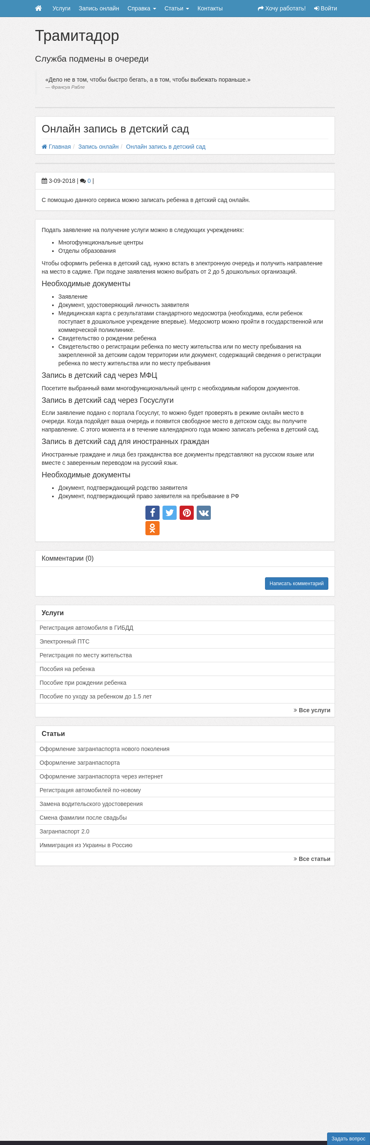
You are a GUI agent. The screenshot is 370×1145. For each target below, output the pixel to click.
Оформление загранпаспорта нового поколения (105, 749)
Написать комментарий (297, 583)
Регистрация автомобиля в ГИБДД (86, 627)
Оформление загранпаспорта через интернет (101, 776)
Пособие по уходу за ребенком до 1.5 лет (96, 696)
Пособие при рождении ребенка (83, 682)
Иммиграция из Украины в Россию (86, 845)
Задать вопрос (348, 1139)
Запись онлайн (99, 8)
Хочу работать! (282, 8)
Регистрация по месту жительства (86, 655)
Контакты (210, 8)
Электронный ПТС (65, 641)
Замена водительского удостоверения (91, 804)
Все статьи (312, 859)
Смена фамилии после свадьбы (83, 817)
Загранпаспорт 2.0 (65, 831)
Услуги (61, 8)
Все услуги (312, 710)
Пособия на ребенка (67, 669)
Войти (325, 8)
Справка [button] (142, 8)
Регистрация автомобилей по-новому (90, 790)
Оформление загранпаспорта (80, 762)
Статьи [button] (177, 8)
